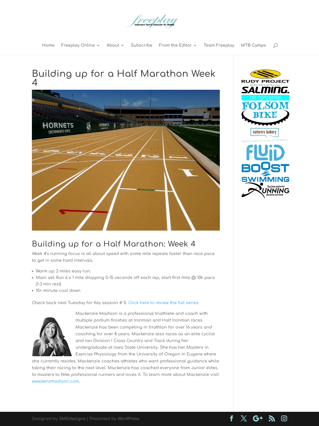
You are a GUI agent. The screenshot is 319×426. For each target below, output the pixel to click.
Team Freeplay (219, 46)
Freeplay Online (78, 46)
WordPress (128, 419)
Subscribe (141, 46)
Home (48, 46)
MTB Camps (253, 46)
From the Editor (175, 46)
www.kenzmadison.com (55, 381)
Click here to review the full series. (163, 303)
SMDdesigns (72, 419)
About (113, 46)
